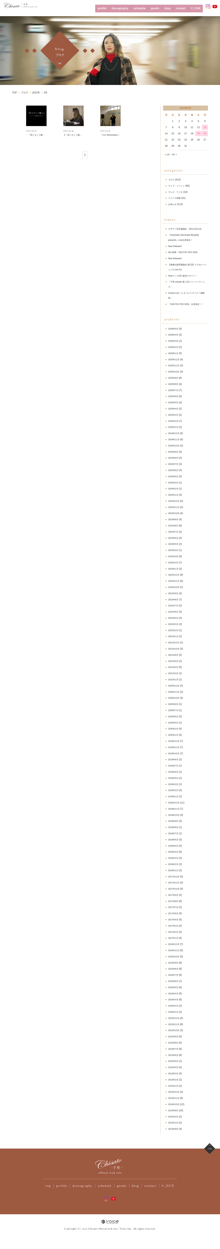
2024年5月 (174, 483)
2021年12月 (174, 649)
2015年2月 (174, 1086)
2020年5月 (174, 729)
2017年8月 (174, 907)
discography (105, 6)
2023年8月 (174, 532)
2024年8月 (174, 464)
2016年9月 (174, 969)
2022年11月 (174, 587)
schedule (129, 6)
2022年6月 (174, 618)
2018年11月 (174, 815)
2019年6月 (174, 778)
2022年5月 (174, 624)
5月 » (175, 151)
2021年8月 (174, 661)
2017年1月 (174, 944)
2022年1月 (174, 643)
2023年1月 (174, 575)
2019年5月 (174, 784)
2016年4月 (174, 1000)
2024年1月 (174, 501)
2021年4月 (174, 673)
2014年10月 (174, 1110)
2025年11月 (174, 372)
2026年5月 (174, 335)
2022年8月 (174, 606)
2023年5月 (174, 550)
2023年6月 (174, 544)
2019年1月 (174, 803)
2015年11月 (174, 1030)
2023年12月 (174, 507)
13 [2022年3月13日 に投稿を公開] (205, 123)
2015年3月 (174, 1080)
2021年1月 (174, 686)
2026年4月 (174, 341)
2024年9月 (174, 458)
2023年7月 (174, 538)
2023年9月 (174, 526)
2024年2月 (174, 495)
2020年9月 (174, 710)
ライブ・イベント (178, 182)
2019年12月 (174, 747)
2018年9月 (174, 827)
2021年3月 (174, 680)
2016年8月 (174, 975)
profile (84, 6)
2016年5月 (174, 993)
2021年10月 (174, 655)
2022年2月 (174, 636)
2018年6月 (174, 846)
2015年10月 (174, 1037)
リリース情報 (175, 194)
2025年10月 (174, 378)
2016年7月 (174, 981)
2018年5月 (174, 852)
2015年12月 (174, 1024)
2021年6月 (174, 667)
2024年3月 (174, 489)
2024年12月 (174, 439)
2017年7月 (174, 913)
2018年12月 (174, 809)
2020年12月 (174, 692)
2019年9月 (174, 766)
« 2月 (167, 151)
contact (176, 6)
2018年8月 (174, 833)
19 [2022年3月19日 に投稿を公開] (198, 130)
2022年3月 (174, 630)
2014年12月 (174, 1098)
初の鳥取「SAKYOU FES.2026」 (186, 253)
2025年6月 (174, 403)
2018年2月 (174, 870)
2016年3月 (174, 1006)
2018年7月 (174, 840)
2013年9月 (174, 1135)
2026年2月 (174, 353)
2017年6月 (174, 920)
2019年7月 (174, 772)
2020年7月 (174, 716)
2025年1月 (174, 433)
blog (161, 6)
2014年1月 (174, 1129)
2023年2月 (174, 569)
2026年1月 (174, 359)
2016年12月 (174, 950)
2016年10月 (174, 963)
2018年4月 (174, 858)
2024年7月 (174, 470)
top (48, 1196)
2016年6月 (174, 987)
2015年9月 (174, 1043)
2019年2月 (174, 797)
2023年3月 (174, 562)
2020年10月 (174, 704)
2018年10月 (174, 821)
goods (147, 6)
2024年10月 (174, 452)
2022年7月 (174, 612)
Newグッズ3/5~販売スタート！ (185, 277)
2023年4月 (174, 556)
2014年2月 (174, 1123)
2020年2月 (174, 735)
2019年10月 (174, 760)
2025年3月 (174, 421)
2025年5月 (174, 409)
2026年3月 (174, 347)
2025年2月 (174, 427)
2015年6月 (174, 1061)
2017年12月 (174, 883)
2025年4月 (174, 415)
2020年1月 (174, 741)
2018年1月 (174, 876)
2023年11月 (174, 513)
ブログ (171, 176)
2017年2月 (174, 938)
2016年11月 (174, 956)
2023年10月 (174, 519)
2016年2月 (174, 1012)
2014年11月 (174, 1104)
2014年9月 (174, 1117)
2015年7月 (174, 1055)
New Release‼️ (176, 247)
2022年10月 (174, 593)
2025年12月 (174, 366)
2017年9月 (174, 901)
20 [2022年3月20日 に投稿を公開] (205, 130)
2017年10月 (174, 895)
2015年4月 (174, 1074)
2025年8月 (174, 390)
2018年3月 (174, 864)
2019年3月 (174, 790)
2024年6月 (174, 476)
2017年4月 (174, 926)
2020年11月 (174, 698)
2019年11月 (174, 753)
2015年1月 (174, 1092)
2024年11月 (174, 446)
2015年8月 (174, 1049)
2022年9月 (174, 599)
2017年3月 (174, 932)
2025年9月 (174, 384)
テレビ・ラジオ (176, 188)
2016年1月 (174, 1018)
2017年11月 (174, 889)
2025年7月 (174, 396)
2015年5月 (174, 1067)
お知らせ (173, 200)
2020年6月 (174, 723)
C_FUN (194, 6)
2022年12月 (174, 581)
